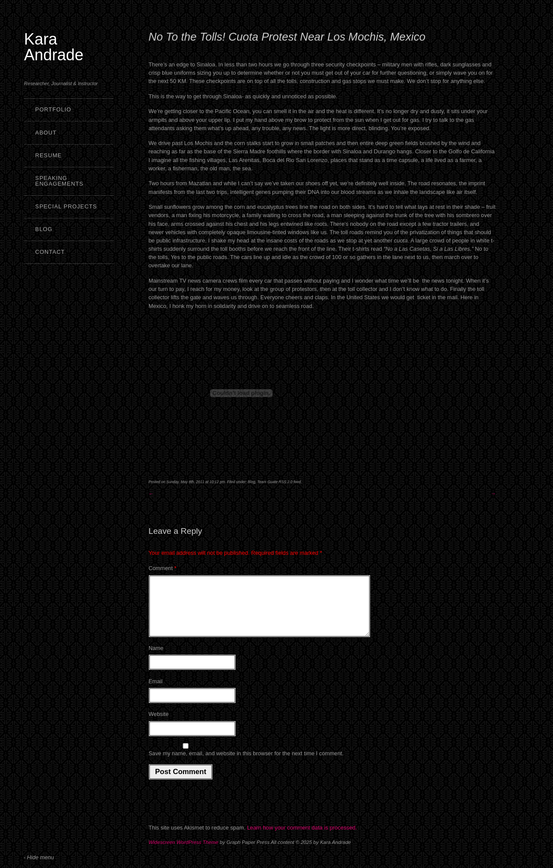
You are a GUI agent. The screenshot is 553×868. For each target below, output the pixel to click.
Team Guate (267, 482)
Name (156, 658)
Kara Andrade (53, 47)
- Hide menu (39, 857)
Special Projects (66, 206)
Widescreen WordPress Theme (183, 852)
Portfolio (53, 109)
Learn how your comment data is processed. (302, 838)
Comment (162, 568)
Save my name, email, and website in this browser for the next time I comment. (246, 764)
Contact (50, 252)
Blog (44, 229)
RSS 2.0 (286, 482)
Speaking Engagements (59, 181)
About (46, 132)
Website (159, 724)
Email (155, 691)
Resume (48, 155)
